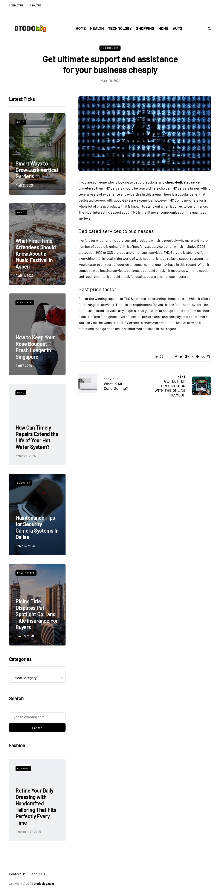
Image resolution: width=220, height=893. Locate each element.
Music (21, 212)
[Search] (37, 716)
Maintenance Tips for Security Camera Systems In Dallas (36, 527)
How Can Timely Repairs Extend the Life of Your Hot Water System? (36, 437)
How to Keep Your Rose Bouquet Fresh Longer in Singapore (35, 347)
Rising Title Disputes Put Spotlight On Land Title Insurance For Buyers (36, 614)
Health (97, 28)
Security (23, 482)
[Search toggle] (208, 28)
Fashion (23, 768)
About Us (35, 5)
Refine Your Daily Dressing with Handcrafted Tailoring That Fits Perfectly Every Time (35, 806)
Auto (177, 28)
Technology (120, 28)
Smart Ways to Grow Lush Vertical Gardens (36, 169)
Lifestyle (24, 302)
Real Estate (26, 573)
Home (81, 28)
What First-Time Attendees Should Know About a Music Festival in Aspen (35, 254)
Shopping (145, 28)
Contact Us (16, 5)
